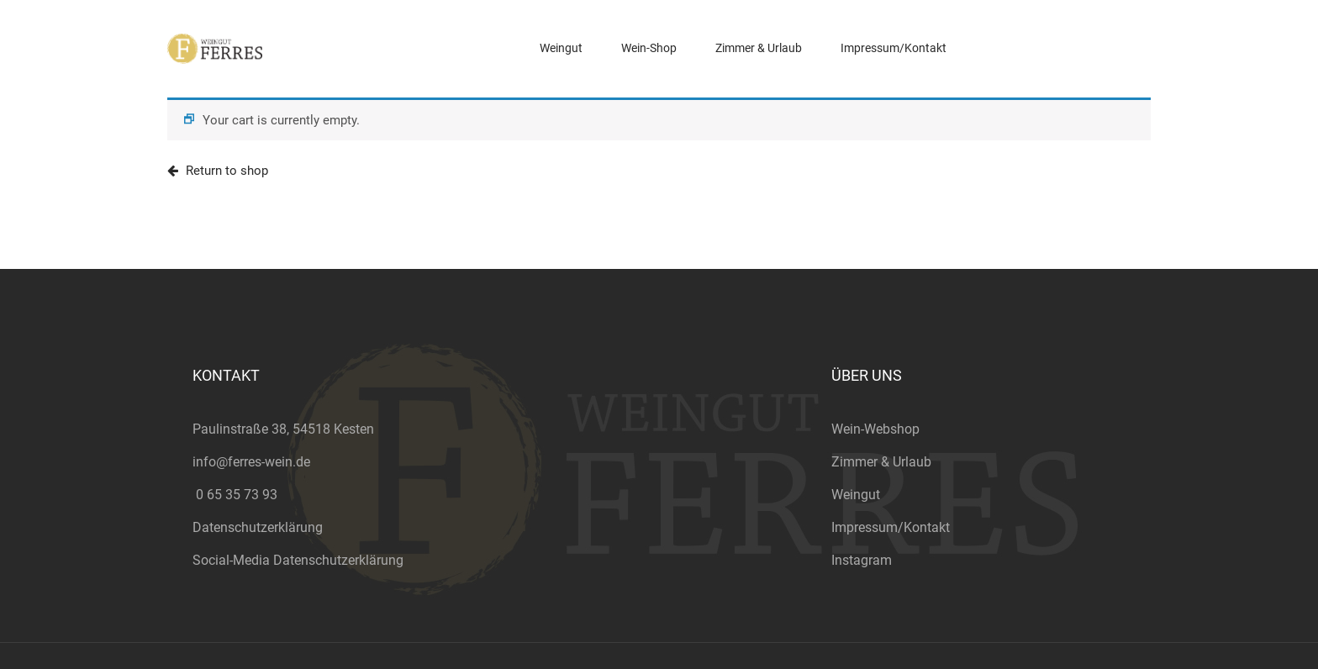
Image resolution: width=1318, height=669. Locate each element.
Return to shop (225, 170)
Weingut (855, 495)
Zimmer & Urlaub (881, 462)
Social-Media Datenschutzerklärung (297, 560)
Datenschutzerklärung (257, 527)
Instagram (861, 560)
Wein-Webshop (875, 429)
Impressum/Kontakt (890, 527)
